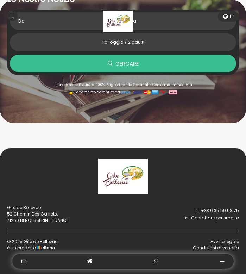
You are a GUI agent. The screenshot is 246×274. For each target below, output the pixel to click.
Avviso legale (224, 241)
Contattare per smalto (212, 218)
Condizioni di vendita (216, 248)
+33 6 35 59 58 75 (217, 210)
